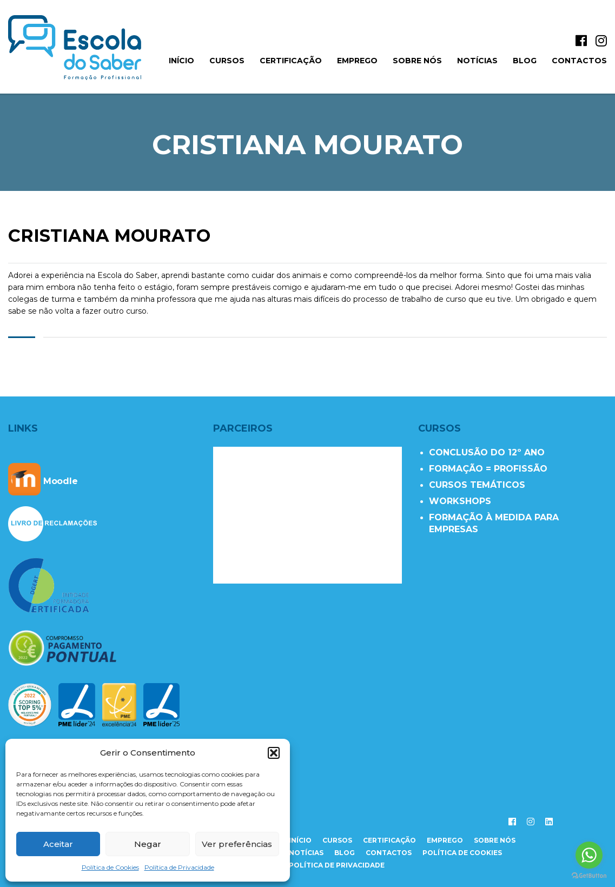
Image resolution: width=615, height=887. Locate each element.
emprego (445, 840)
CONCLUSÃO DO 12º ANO (487, 452)
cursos (337, 840)
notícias (306, 853)
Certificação (291, 60)
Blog (525, 60)
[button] (273, 752)
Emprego (357, 60)
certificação (389, 840)
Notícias (477, 60)
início (181, 60)
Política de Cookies (110, 867)
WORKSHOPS (460, 501)
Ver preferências (237, 844)
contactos (389, 853)
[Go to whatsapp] (589, 855)
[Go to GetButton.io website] (589, 875)
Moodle (43, 481)
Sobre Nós (417, 60)
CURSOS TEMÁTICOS (477, 485)
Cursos (226, 60)
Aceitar (58, 844)
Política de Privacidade (179, 867)
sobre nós (494, 840)
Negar (147, 844)
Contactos (579, 60)
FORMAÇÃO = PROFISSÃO (488, 469)
